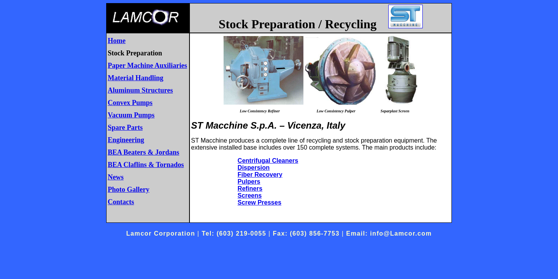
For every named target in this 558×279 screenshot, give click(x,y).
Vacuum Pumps (131, 115)
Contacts (121, 202)
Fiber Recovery (260, 174)
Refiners (250, 188)
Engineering (126, 140)
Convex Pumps (130, 103)
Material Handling (136, 78)
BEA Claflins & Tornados (146, 165)
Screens (250, 195)
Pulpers (249, 181)
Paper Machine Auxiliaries (147, 65)
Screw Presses (259, 202)
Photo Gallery (128, 189)
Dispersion (254, 167)
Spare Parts (125, 127)
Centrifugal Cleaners (268, 160)
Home (117, 41)
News (116, 177)
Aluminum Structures (140, 90)
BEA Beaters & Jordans (143, 152)
